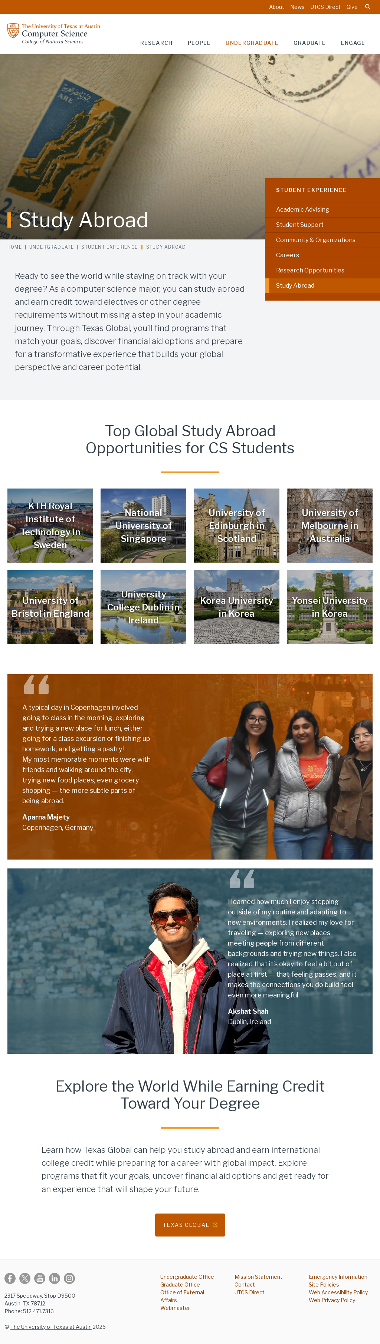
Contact (245, 1284)
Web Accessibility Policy (338, 1292)
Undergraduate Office (187, 1277)
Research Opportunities (310, 270)
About (276, 7)
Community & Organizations (316, 240)
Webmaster (175, 1308)
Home (14, 247)
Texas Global (186, 1225)
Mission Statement (258, 1277)
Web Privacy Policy (332, 1300)
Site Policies (324, 1284)
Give (352, 7)
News (297, 7)
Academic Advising (302, 209)
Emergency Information (338, 1277)
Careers (287, 255)
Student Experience (311, 190)
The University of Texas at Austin (51, 1327)
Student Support (300, 224)
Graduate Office (180, 1284)
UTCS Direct (326, 7)
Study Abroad (295, 285)
